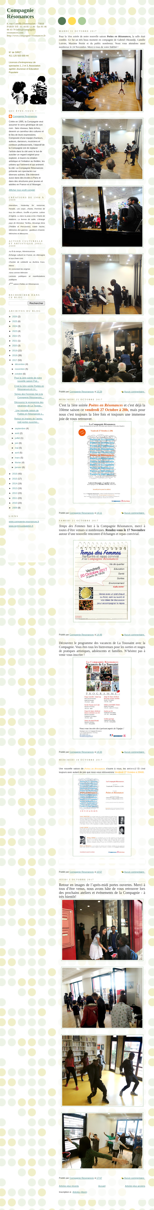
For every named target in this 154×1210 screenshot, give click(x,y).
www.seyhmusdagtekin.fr (21, 526)
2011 (15, 498)
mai (17, 448)
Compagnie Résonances (20, 13)
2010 (15, 503)
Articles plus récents (69, 1186)
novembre (20, 369)
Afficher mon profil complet (22, 190)
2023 (15, 331)
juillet (17, 438)
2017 (15, 360)
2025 (15, 321)
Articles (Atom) (80, 1192)
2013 (15, 488)
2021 (15, 341)
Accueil (101, 1186)
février (18, 462)
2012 (15, 493)
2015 (15, 478)
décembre (20, 364)
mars (17, 457)
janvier (18, 467)
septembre (20, 428)
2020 (15, 345)
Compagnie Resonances (25, 116)
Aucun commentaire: (134, 391)
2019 (15, 350)
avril (17, 452)
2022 (15, 336)
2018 (15, 355)
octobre (19, 374)
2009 (15, 508)
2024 (15, 326)
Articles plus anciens (135, 1186)
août (17, 433)
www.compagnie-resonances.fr (24, 521)
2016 (15, 473)
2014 (15, 483)
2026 (15, 316)
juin (17, 443)
